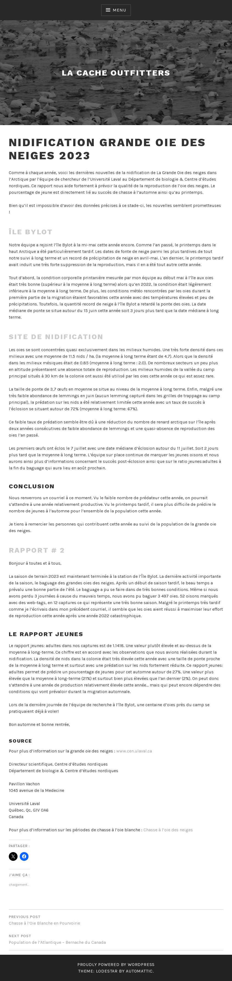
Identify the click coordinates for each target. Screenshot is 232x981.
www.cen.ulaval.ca (134, 751)
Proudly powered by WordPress (116, 964)
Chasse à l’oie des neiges (168, 829)
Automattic (139, 971)
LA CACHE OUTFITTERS (116, 72)
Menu (119, 10)
